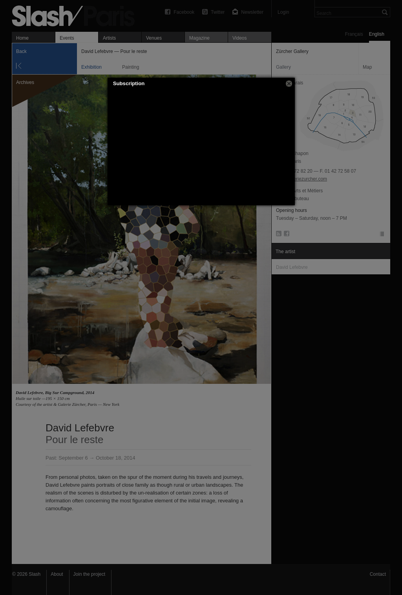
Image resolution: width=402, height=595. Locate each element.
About (57, 574)
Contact (378, 574)
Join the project (89, 574)
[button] (289, 83)
